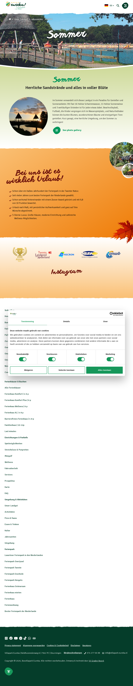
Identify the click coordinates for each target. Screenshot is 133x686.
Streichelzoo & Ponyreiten (16, 449)
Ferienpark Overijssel (14, 561)
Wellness (9, 462)
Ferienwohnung (11, 605)
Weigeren (28, 370)
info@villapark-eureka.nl (116, 653)
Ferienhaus (9, 599)
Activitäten (10, 512)
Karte (7, 487)
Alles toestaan (104, 370)
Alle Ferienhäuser (13, 387)
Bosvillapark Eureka (31, 661)
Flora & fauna (11, 518)
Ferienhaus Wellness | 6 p (16, 406)
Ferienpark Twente (13, 567)
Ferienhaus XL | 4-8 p (14, 412)
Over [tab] (105, 321)
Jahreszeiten (10, 537)
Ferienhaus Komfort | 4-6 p (17, 394)
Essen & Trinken (12, 524)
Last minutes (10, 431)
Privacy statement (13, 645)
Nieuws (8, 366)
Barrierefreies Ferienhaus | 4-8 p (19, 419)
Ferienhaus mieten (13, 592)
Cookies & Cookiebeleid (58, 645)
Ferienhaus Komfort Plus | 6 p (18, 400)
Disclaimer (75, 645)
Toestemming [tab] (27, 321)
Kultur (7, 530)
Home (7, 316)
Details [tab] (66, 321)
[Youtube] (16, 638)
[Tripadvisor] (34, 638)
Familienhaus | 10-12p (14, 425)
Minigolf (8, 456)
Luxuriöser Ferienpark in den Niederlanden (24, 555)
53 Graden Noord (96, 661)
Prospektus (10, 481)
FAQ (6, 493)
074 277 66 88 (93, 653)
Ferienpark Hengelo (13, 580)
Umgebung (9, 543)
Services (8, 474)
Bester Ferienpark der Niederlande (20, 611)
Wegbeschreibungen (73, 652)
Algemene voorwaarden (34, 645)
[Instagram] (6, 638)
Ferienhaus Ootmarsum (15, 586)
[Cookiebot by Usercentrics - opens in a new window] (111, 314)
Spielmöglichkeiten (13, 443)
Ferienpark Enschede (14, 574)
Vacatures (86, 645)
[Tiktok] (25, 638)
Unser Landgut (11, 505)
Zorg (7, 341)
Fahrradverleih (11, 468)
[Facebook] (10, 638)
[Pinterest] (20, 638)
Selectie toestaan (67, 370)
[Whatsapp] (29, 638)
